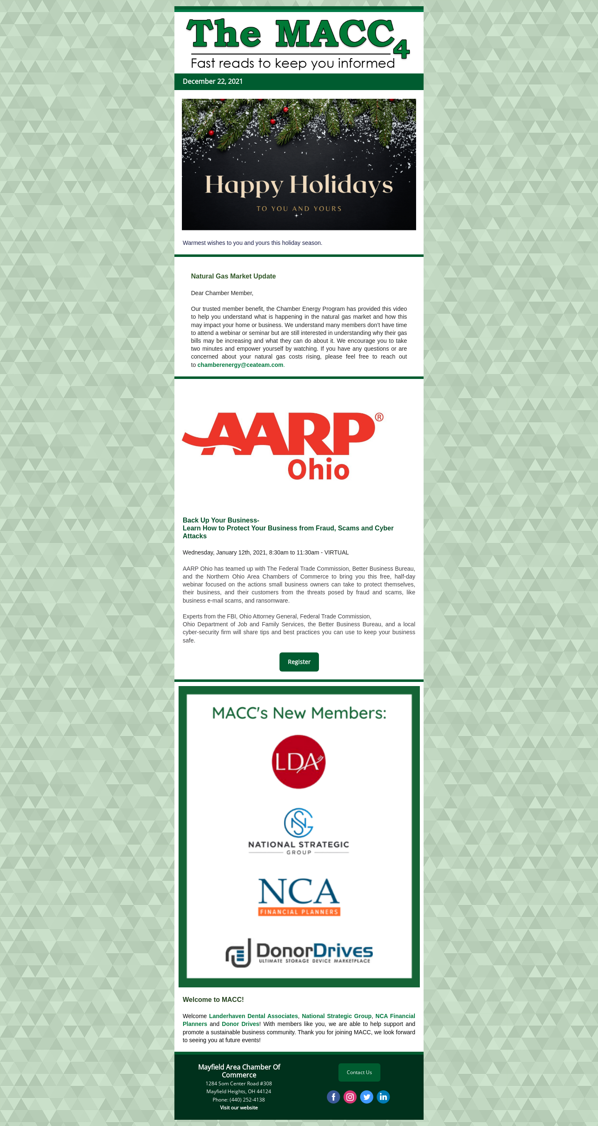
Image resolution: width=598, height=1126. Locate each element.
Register (299, 662)
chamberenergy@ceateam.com (241, 364)
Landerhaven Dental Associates (253, 1016)
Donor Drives (240, 1024)
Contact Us (359, 1072)
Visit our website (239, 1107)
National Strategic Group (337, 1016)
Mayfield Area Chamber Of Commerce (239, 1071)
